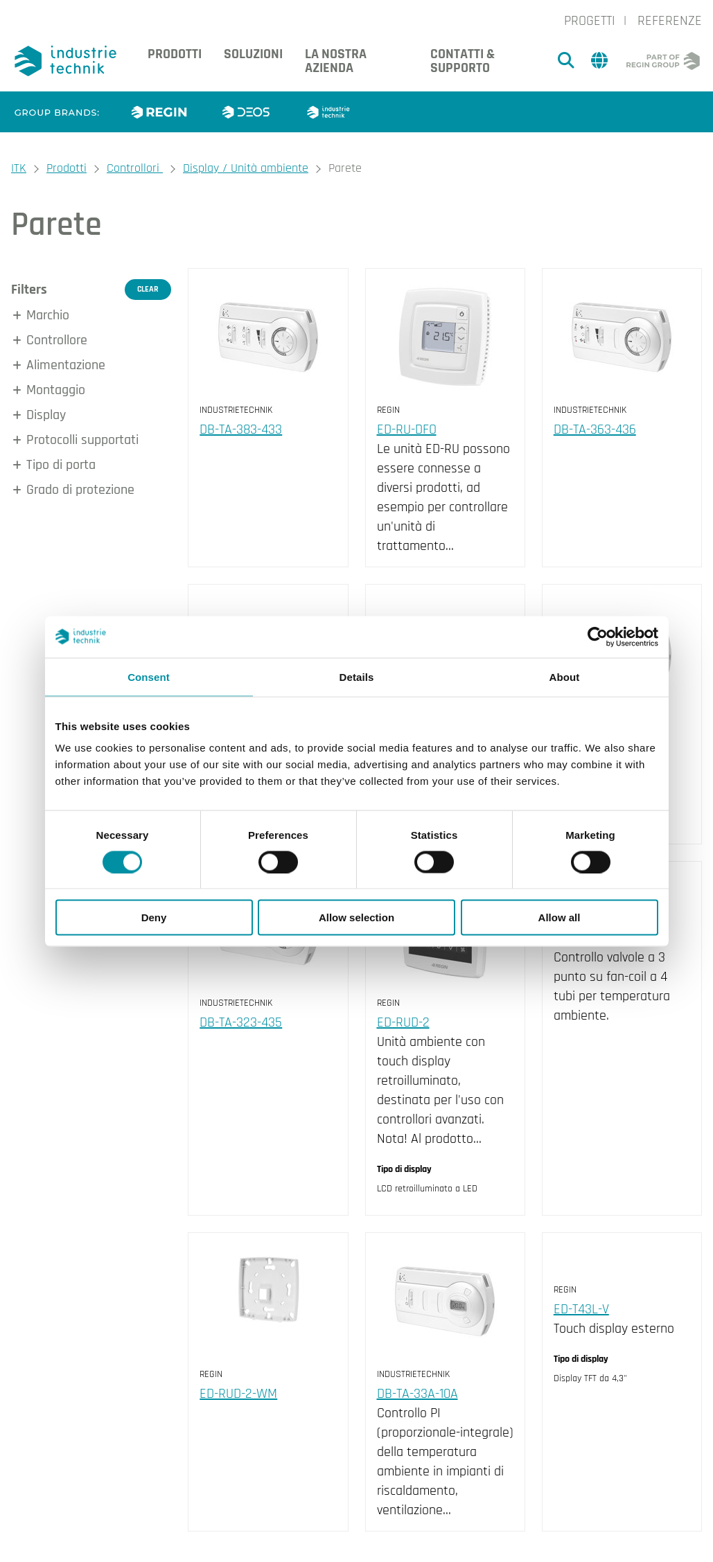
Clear (148, 289)
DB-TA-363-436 (595, 429)
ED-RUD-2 (403, 1022)
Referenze (669, 21)
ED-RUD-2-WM (238, 1394)
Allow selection (356, 917)
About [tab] (564, 676)
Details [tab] (357, 676)
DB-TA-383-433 (241, 429)
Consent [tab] (148, 676)
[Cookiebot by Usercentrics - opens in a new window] (597, 636)
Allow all (559, 917)
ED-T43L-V (581, 1309)
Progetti (589, 21)
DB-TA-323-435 (241, 1022)
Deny (154, 917)
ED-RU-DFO (407, 429)
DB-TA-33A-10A (417, 1394)
